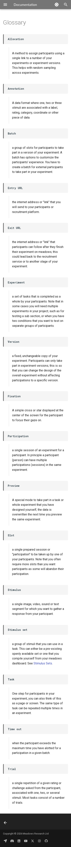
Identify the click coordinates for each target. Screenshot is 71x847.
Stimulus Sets (43, 663)
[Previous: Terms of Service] (5, 822)
